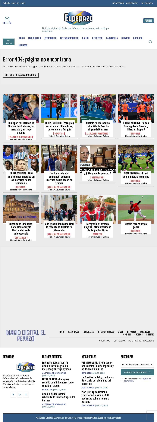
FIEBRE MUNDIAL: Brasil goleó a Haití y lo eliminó (136, 175)
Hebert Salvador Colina (21, 139)
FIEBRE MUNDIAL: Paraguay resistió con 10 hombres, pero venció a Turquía (59, 126)
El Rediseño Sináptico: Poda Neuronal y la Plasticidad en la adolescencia (21, 228)
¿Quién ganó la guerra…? (97, 173)
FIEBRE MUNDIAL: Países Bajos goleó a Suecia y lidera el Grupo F (136, 126)
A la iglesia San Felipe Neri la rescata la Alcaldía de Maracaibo (59, 227)
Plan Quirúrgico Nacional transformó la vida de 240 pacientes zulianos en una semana (95, 396)
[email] (137, 364)
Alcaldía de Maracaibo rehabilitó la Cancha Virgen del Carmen (98, 126)
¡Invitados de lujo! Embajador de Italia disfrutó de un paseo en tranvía (59, 178)
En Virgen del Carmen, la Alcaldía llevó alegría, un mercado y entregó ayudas (21, 127)
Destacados (97, 177)
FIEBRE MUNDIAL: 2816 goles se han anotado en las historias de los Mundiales (21, 178)
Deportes (59, 133)
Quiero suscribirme (137, 372)
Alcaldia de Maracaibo (21, 136)
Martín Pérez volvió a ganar (136, 225)
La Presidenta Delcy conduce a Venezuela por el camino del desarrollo (98, 380)
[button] (150, 41)
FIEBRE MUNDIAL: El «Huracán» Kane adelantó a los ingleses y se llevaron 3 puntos (98, 365)
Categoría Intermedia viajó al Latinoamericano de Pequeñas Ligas (97, 227)
